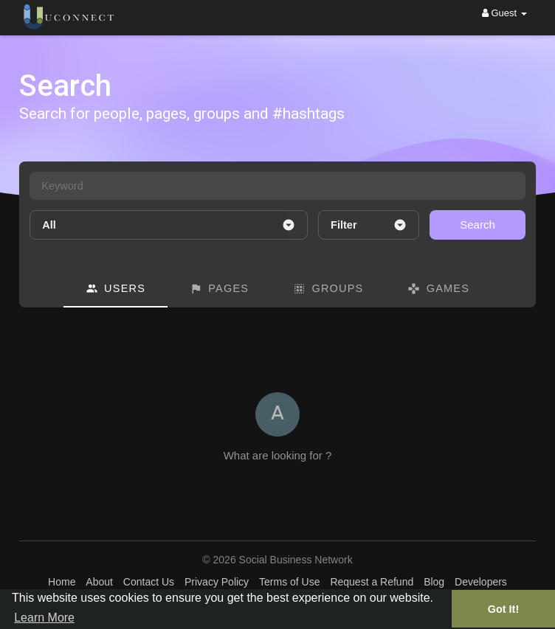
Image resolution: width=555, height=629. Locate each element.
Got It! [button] (503, 609)
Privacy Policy (217, 582)
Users (115, 288)
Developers (481, 582)
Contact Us (148, 582)
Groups (328, 288)
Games (438, 288)
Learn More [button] (44, 617)
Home (61, 582)
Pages (219, 288)
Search (477, 224)
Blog (434, 582)
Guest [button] (504, 12)
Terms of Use (289, 582)
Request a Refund (371, 582)
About (99, 582)
